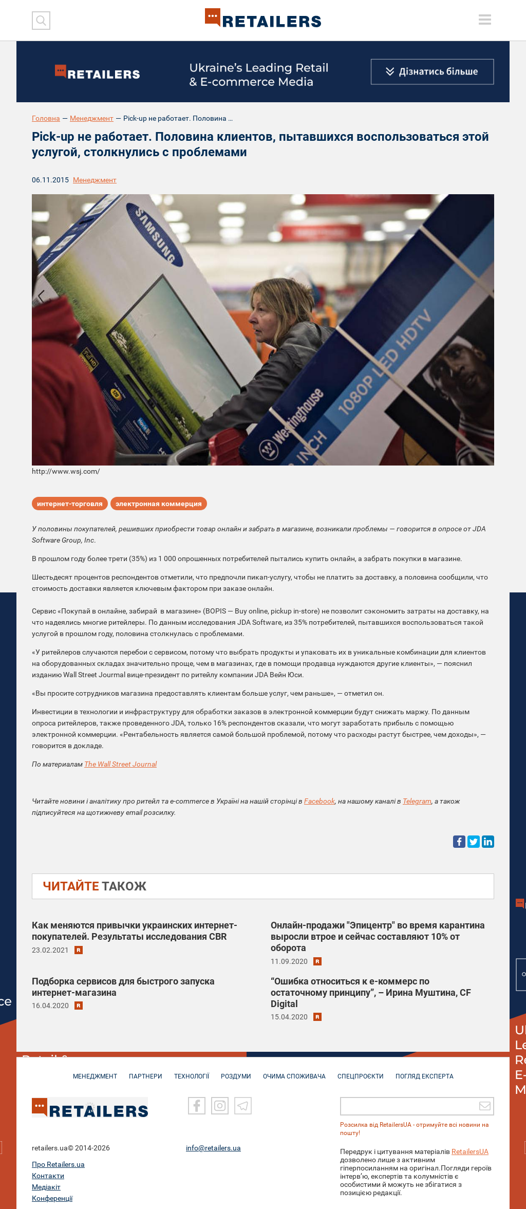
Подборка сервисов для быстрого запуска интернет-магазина (123, 987)
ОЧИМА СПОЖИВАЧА (294, 1071)
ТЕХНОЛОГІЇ (191, 1071)
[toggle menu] (485, 19)
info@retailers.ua (213, 1143)
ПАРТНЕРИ (145, 1071)
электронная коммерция (159, 503)
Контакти (48, 1170)
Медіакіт (46, 1182)
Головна (46, 118)
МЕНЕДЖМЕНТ (95, 1071)
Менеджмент (92, 118)
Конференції (52, 1193)
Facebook (319, 801)
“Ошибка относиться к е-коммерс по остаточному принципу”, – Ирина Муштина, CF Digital (371, 992)
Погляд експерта (425, 1071)
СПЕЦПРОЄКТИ (360, 1071)
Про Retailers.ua (58, 1159)
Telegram (417, 801)
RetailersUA (470, 1146)
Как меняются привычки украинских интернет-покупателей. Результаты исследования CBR (134, 931)
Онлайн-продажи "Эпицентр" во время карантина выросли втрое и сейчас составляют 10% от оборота (378, 936)
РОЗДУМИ (236, 1071)
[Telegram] (243, 1100)
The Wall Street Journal (120, 764)
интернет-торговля (70, 503)
